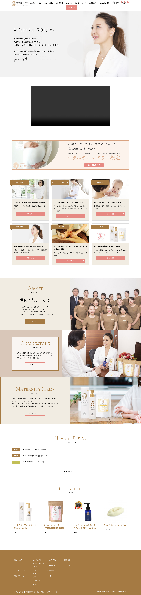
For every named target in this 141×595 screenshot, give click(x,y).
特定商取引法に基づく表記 (35, 592)
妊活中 (35, 567)
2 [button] (68, 76)
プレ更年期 (36, 580)
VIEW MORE (32, 321)
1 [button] (63, 76)
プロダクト (36, 584)
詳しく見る (30, 214)
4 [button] (78, 76)
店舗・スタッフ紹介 (39, 563)
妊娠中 (35, 570)
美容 (34, 577)
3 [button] (73, 76)
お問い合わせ (18, 592)
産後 (34, 573)
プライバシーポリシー (54, 592)
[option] (70, 44)
